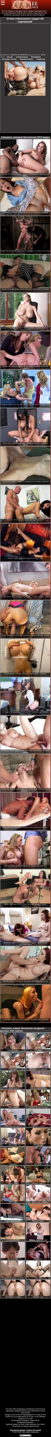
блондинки (36, 57)
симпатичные (22, 57)
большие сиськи (9, 59)
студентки (40, 59)
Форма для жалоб (34, 1430)
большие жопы (26, 59)
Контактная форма (17, 1430)
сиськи (10, 57)
